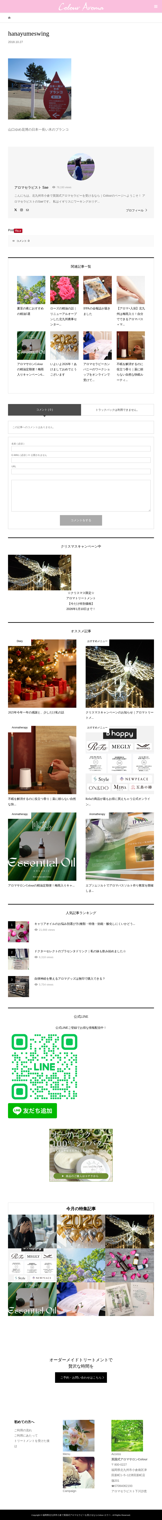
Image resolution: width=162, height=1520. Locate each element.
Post (11, 230)
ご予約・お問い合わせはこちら (81, 1377)
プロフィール (135, 210)
